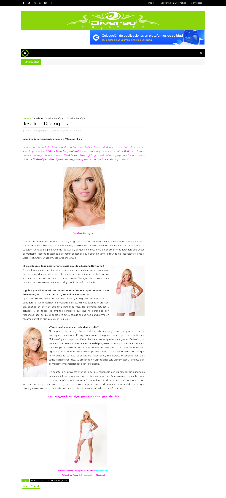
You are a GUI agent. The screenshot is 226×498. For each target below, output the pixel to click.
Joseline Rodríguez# (57, 480)
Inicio (151, 2)
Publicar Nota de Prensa (172, 2)
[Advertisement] (113, 88)
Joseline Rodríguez (55, 118)
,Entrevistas (57, 130)
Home (26, 118)
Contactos (196, 2)
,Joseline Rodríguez (73, 130)
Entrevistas (37, 118)
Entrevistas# (37, 480)
